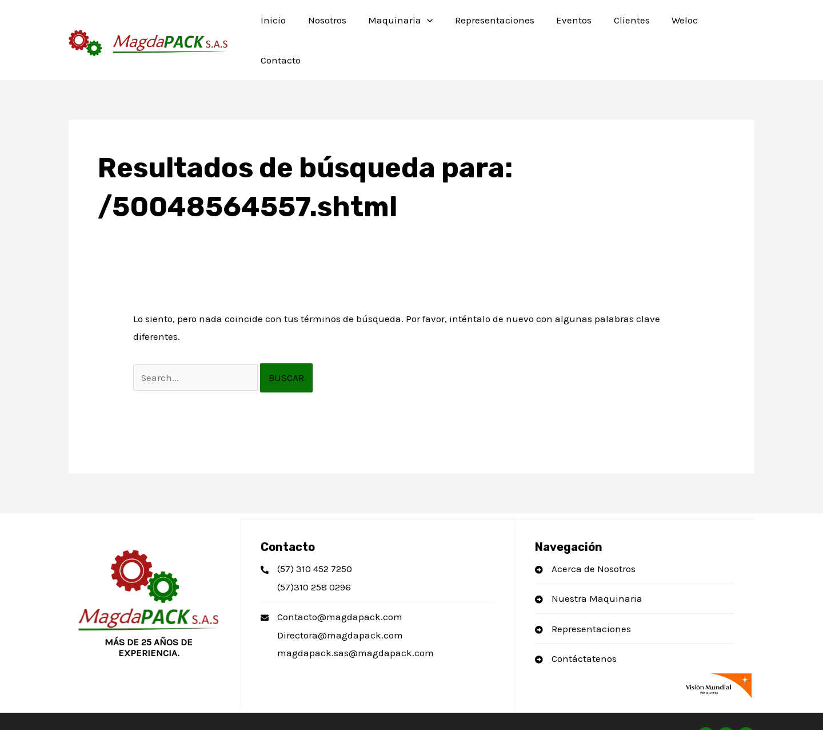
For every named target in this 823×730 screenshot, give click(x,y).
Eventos (566, 25)
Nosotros (327, 25)
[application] (424, 26)
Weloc (672, 25)
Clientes (622, 25)
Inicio (276, 25)
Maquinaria (398, 26)
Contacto (725, 25)
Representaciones (489, 25)
